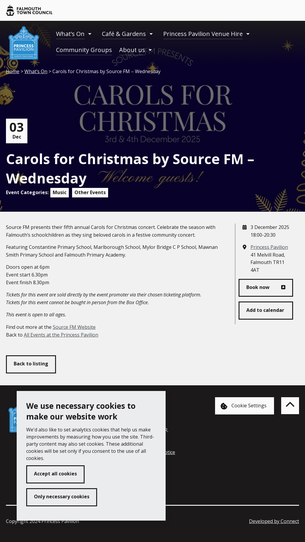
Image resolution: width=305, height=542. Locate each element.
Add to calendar (265, 310)
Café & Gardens (124, 34)
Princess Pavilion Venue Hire (203, 34)
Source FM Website (74, 327)
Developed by (274, 521)
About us (132, 50)
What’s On (70, 34)
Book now (258, 287)
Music (59, 192)
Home (12, 71)
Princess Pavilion (269, 247)
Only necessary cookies (61, 496)
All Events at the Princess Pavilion (61, 335)
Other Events (90, 192)
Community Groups (84, 50)
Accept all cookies (55, 473)
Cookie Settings (243, 406)
